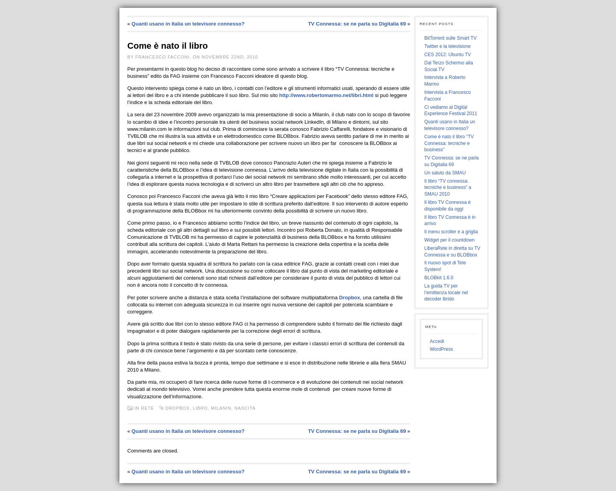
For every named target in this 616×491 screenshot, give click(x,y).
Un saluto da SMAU (445, 173)
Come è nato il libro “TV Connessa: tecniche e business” (449, 143)
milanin (221, 408)
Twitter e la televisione (447, 46)
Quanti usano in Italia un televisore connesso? (188, 24)
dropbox (177, 408)
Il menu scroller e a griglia (451, 232)
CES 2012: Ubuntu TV (447, 54)
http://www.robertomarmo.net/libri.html (326, 95)
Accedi (437, 341)
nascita (245, 408)
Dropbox (349, 297)
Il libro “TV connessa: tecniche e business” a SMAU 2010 (447, 187)
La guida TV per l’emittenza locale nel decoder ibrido (446, 292)
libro (200, 408)
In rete (144, 408)
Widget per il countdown (449, 240)
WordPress (441, 349)
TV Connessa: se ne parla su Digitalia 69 (357, 24)
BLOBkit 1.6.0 (438, 277)
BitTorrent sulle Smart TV (450, 38)
